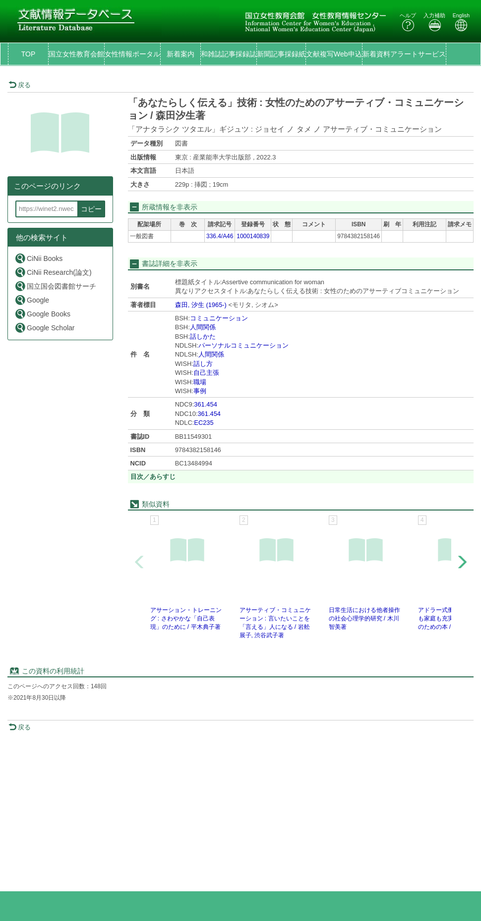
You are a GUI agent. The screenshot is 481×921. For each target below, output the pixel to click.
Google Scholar (44, 327)
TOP (28, 54)
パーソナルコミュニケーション (243, 345)
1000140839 (253, 236)
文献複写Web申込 (334, 54)
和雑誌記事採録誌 (228, 54)
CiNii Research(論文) (53, 272)
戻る (19, 85)
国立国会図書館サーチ (55, 286)
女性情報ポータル (132, 54)
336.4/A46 (219, 236)
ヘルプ (408, 22)
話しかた (203, 336)
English (461, 22)
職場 (199, 382)
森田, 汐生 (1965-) (201, 304)
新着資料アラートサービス (404, 54)
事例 (199, 391)
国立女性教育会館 (76, 54)
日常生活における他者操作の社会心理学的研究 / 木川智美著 (364, 618)
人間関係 (203, 327)
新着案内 (180, 54)
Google (31, 300)
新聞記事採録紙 (281, 54)
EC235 (203, 422)
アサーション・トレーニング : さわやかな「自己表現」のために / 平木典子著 (186, 618)
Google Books (42, 313)
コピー (91, 209)
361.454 (205, 404)
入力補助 (434, 22)
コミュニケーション (219, 318)
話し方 (203, 363)
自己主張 (206, 372)
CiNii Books (38, 258)
